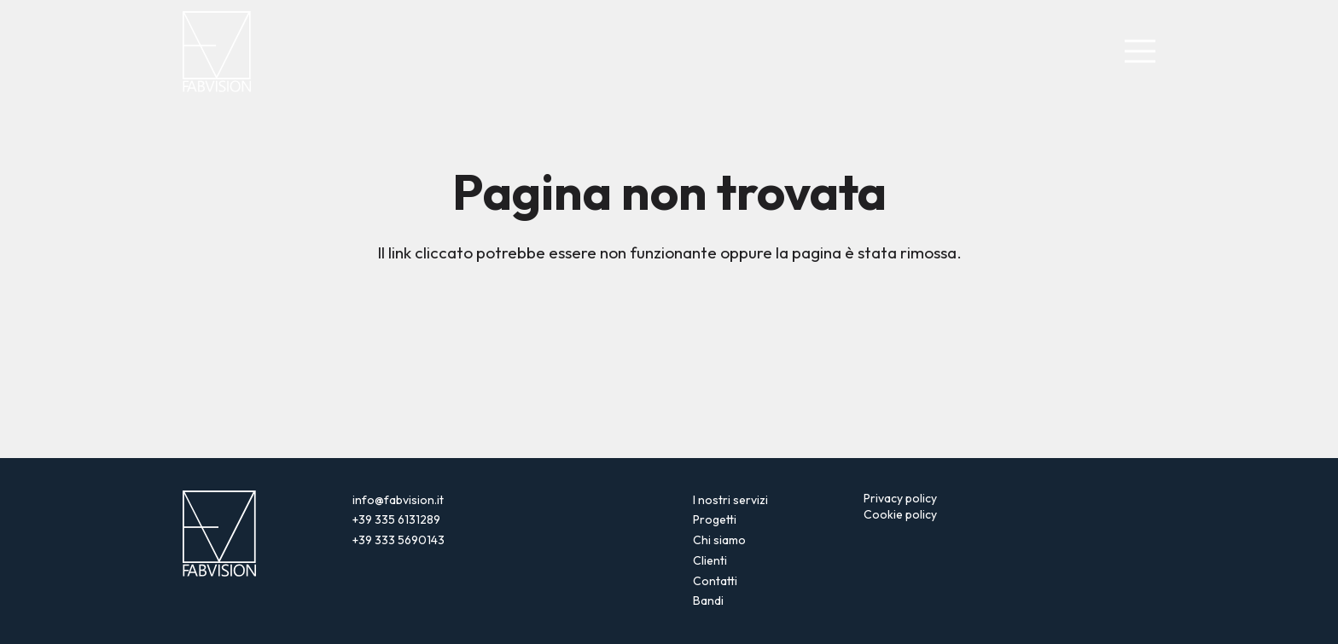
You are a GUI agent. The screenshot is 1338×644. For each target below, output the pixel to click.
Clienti (710, 560)
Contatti (715, 581)
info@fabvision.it (398, 500)
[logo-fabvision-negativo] (217, 51)
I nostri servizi (730, 500)
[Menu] (1140, 51)
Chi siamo (719, 540)
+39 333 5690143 (398, 540)
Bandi (708, 600)
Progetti (714, 519)
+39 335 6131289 (396, 519)
